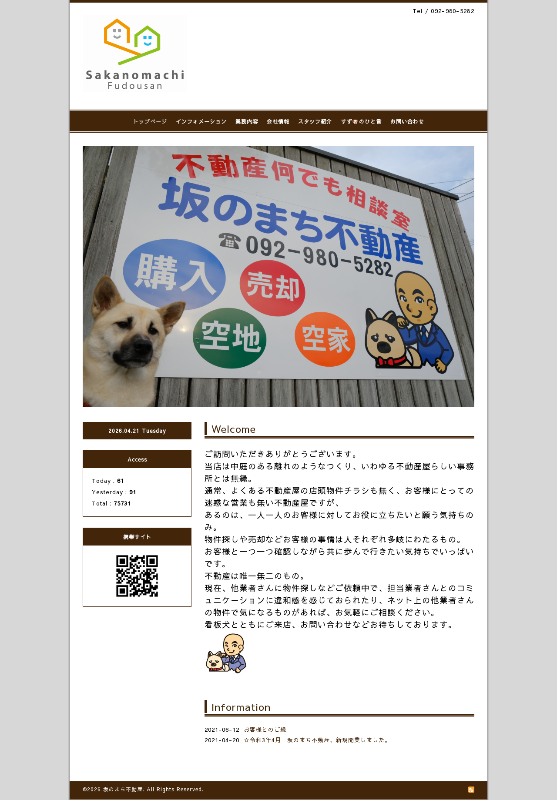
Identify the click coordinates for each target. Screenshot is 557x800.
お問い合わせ (407, 121)
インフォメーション (201, 121)
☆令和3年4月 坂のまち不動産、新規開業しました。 (317, 740)
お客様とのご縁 (265, 729)
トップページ (150, 121)
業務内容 (246, 121)
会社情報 (278, 121)
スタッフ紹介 (315, 121)
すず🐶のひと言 (361, 121)
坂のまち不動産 (123, 789)
